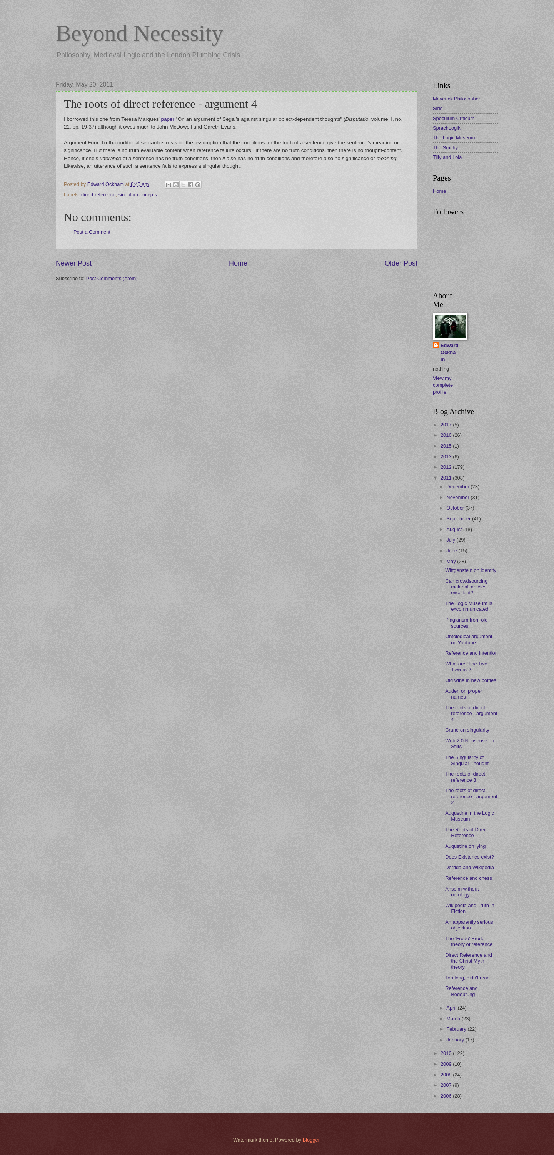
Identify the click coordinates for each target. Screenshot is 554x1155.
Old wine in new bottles (470, 680)
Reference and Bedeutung (461, 991)
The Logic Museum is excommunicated (468, 606)
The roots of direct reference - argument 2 (471, 796)
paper (168, 119)
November (458, 497)
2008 (447, 1075)
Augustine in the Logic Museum (469, 816)
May (451, 561)
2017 (447, 425)
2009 (447, 1064)
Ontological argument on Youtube (468, 639)
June (452, 550)
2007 (447, 1085)
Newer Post (74, 263)
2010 (447, 1053)
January (455, 1040)
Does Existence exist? (469, 857)
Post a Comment (91, 232)
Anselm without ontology (462, 892)
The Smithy (445, 147)
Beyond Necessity (139, 33)
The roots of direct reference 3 (465, 776)
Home (238, 263)
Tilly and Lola (447, 157)
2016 (447, 435)
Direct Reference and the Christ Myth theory (468, 961)
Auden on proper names (463, 694)
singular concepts (137, 194)
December (458, 487)
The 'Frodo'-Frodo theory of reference (468, 941)
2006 (447, 1096)
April (451, 1008)
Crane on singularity (467, 730)
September (459, 519)
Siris (437, 108)
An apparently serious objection (469, 925)
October (455, 508)
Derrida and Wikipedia (469, 867)
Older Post (401, 263)
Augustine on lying (465, 846)
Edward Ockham (450, 352)
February (456, 1029)
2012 (447, 467)
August (454, 529)
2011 (447, 478)
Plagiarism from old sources (466, 622)
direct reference (98, 194)
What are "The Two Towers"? (466, 666)
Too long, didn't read (467, 978)
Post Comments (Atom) (112, 278)
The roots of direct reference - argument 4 (471, 713)
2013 (447, 457)
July (451, 540)
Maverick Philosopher (456, 99)
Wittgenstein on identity (470, 570)
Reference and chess (468, 878)
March (453, 1018)
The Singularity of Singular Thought (467, 760)
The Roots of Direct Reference (466, 832)
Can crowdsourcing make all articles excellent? (466, 587)
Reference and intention (471, 653)
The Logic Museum (454, 137)
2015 (447, 446)
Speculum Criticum (453, 118)
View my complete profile (443, 385)
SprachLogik (447, 128)
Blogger (311, 1140)
